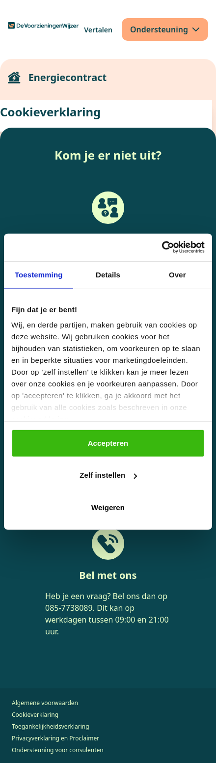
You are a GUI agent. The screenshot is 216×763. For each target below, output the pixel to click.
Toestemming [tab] (39, 274)
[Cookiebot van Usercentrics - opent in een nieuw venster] (162, 247)
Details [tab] (108, 274)
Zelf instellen (108, 475)
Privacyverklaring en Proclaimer (55, 738)
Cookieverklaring (35, 714)
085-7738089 (69, 607)
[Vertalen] (98, 29)
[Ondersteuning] (165, 29)
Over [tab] (177, 274)
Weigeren (108, 507)
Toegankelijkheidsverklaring (50, 726)
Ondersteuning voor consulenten (58, 750)
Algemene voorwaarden (45, 703)
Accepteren (108, 442)
